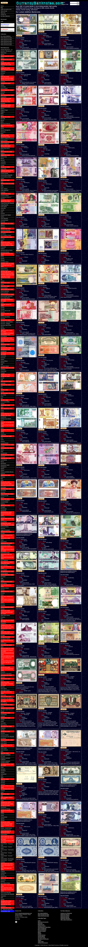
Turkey (2, 815)
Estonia (2, 258)
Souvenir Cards (41, 937)
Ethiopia (3, 260)
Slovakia (3, 729)
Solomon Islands (5, 734)
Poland (2, 630)
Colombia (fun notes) (6, 193)
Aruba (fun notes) (5, 76)
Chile (2, 185)
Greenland (3, 346)
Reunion (3, 665)
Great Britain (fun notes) (6, 338)
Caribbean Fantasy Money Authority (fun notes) (7, 171)
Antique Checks (42, 925)
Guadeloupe (4, 351)
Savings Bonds (41, 936)
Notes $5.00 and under (6, 37)
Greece (2, 342)
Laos (2, 437)
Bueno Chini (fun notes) (6, 151)
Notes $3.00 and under (6, 41)
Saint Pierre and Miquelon (7, 698)
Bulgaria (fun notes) (5, 155)
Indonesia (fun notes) (6, 384)
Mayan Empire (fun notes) (7, 494)
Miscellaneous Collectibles (44, 927)
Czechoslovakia (4, 220)
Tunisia (2, 813)
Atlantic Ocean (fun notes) (7, 80)
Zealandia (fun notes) (6, 904)
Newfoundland (4, 573)
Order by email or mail (6, 9)
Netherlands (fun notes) (6, 543)
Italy (2, 398)
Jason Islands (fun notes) (6, 408)
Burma (2, 158)
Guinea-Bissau (4, 361)
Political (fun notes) (5, 631)
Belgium (3, 111)
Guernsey (3, 357)
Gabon (2, 302)
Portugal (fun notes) (5, 637)
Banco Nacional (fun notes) (7, 95)
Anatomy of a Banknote (66, 913)
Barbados (3, 103)
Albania (2, 54)
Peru (2, 618)
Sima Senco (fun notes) (6, 726)
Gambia (2, 307)
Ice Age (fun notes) (5, 376)
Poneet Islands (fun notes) (7, 633)
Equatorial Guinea (5, 252)
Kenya (2, 420)
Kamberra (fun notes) (6, 415)
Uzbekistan (3, 873)
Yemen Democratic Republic (7, 894)
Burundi (3, 160)
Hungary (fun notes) (5, 374)
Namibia (3, 533)
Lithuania (3, 456)
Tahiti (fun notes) (5, 779)
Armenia (3, 73)
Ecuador (3, 238)
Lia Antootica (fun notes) (6, 448)
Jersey (2, 410)
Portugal (3, 635)
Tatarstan (3, 784)
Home (2, 6)
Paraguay (3, 617)
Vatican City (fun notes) (6, 878)
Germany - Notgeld (5, 323)
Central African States (6, 176)
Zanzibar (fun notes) (5, 902)
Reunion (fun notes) (5, 667)
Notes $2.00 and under (6, 43)
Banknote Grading (65, 915)
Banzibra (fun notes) (5, 101)
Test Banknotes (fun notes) (7, 789)
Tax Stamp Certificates (43, 938)
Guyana (2, 362)
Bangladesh (3, 96)
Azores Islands (4, 88)
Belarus (2, 108)
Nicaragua (3, 576)
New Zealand (4, 569)
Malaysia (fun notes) (5, 475)
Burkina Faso (4, 156)
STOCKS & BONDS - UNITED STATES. (6, 762)
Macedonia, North (5, 465)
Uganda (2, 818)
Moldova (3, 503)
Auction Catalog (42, 931)
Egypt (2, 240)
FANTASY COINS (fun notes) (7, 274)
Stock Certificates (42, 928)
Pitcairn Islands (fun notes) (7, 626)
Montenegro (4, 508)
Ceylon (2, 178)
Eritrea (2, 256)
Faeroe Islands (4, 268)
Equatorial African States (7, 250)
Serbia (2, 721)
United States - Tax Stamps (7, 858)
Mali (2, 478)
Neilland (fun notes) (5, 538)
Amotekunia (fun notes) (6, 59)
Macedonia (3, 463)
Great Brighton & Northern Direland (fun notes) (7, 334)
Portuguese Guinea (5, 638)
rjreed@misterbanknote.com (25, 913)
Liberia (2, 449)
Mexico (2, 497)
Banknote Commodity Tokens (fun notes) (6, 99)
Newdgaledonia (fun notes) (7, 571)
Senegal (2, 719)
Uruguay (3, 871)
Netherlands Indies (5, 552)
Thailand (3, 790)
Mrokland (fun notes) (6, 523)
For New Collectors (5, 16)
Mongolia (3, 507)
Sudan (2, 767)
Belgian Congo (4, 110)
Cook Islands (4, 206)
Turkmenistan (4, 817)
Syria (2, 775)
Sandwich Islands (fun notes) (7, 708)
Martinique (3, 487)
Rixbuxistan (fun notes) (6, 675)
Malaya (2, 470)
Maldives (3, 477)
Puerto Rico (3, 643)
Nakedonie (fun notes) (6, 531)
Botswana (3, 131)
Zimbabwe (3, 906)
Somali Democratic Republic (7, 736)
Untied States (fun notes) (7, 863)
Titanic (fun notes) (5, 794)
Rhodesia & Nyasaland (6, 673)
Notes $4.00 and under (6, 39)
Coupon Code (65, 4)
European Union (4, 261)
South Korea (4, 743)
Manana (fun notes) (5, 482)
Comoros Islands (5, 195)
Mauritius (3, 492)
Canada (2, 165)
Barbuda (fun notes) (5, 106)
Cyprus (2, 216)
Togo (2, 795)
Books (39, 932)
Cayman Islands (4, 173)
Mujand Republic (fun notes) (7, 525)
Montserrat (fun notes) (6, 512)
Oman (2, 594)
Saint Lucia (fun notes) (6, 696)
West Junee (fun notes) (6, 887)
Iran (2, 386)
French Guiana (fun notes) (7, 289)
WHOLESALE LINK (5, 911)
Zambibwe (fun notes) (6, 901)
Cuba (2, 211)
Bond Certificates (42, 929)
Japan (2, 406)
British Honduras (5, 143)
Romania (3, 677)
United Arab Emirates (6, 829)
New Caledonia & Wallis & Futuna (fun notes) (7, 562)
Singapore (3, 728)
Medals (39, 933)
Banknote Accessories (43, 922)
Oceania (3, 593)
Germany (3, 318)
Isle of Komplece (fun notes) (7, 393)
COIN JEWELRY (4, 190)
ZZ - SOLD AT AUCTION (7, 909)
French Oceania (4, 292)
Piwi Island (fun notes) (6, 628)
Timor (2, 792)
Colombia (3, 192)
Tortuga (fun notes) (5, 805)
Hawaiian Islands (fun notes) (7, 367)
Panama (2, 608)
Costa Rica (3, 208)
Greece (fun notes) (5, 344)
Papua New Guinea (5, 615)
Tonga (2, 800)
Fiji (1, 279)
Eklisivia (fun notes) (5, 242)
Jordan (2, 412)
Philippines (3, 623)
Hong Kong (3, 371)
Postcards (40, 923)
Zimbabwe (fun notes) (6, 907)
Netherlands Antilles (5, 545)
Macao (2, 461)
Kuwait (2, 432)
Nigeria (2, 580)
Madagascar (3, 466)
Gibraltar (3, 328)
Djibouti (3, 225)
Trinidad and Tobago (5, 809)
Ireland (2, 391)
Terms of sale (4, 11)
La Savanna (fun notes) (6, 436)
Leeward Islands (4, 443)
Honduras (3, 369)
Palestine (3, 605)
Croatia (2, 210)
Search (63, 2)
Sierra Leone (4, 724)
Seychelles (3, 723)
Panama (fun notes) (5, 610)
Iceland (2, 378)
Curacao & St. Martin (6, 215)
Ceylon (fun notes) (5, 180)
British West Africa (5, 148)
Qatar (2, 646)
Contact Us (3, 14)
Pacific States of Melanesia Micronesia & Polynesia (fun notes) (7, 601)
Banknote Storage (65, 917)
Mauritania (3, 490)
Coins (39, 920)
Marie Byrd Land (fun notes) (7, 485)
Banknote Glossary (65, 914)
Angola (2, 61)
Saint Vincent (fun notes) (6, 704)
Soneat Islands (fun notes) (7, 740)
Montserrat (3, 510)
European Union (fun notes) (7, 263)
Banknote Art (41, 924)
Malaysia (3, 473)
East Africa (3, 233)
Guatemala (3, 355)
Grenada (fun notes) (5, 349)
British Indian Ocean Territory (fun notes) (5, 146)
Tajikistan (3, 780)
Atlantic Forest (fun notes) (7, 78)
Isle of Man (3, 395)
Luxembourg (4, 460)
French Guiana (4, 287)
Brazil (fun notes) (5, 135)
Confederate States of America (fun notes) (6, 200)
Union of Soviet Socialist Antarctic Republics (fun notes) (6, 825)
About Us (3, 12)
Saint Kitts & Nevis (5, 690)
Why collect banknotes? (66, 919)
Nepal (2, 539)
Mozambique (4, 521)
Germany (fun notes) (5, 320)
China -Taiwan (4, 188)
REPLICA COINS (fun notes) (7, 656)
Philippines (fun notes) (6, 625)
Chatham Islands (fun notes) (7, 183)
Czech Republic (4, 218)
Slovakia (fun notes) (5, 731)
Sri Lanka (3, 756)
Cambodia (3, 162)
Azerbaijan (3, 86)
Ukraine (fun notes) (5, 822)
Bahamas (3, 91)
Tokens (39, 940)
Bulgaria (3, 153)
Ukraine (2, 820)
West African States (5, 883)
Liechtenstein (4, 453)
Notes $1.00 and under (6, 44)
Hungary (3, 372)
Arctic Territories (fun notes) (7, 69)
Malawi (2, 468)
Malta (2, 480)
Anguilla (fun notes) (5, 63)
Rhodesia (3, 672)
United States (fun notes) (7, 836)
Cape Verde (3, 168)
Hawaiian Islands (5, 366)
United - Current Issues (6, 828)
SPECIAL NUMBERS (5, 754)
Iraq (2, 388)
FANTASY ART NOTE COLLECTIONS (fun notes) (7, 272)
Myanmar (3, 528)
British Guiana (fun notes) (7, 142)
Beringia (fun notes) (5, 116)
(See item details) (20, 37)
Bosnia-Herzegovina (5, 130)
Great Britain (4, 336)
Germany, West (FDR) (6, 325)
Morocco (3, 516)
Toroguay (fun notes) (5, 802)
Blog (2, 7)
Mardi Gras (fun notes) (6, 483)
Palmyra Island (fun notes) (7, 607)
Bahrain (2, 93)
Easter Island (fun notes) (6, 237)
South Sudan (4, 748)
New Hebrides (4, 565)
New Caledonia (4, 560)
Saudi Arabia (4, 714)
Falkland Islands (4, 270)
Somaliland (3, 738)
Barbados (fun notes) (6, 105)
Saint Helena (4, 688)
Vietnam (3, 881)
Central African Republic (6, 175)
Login (2, 21)
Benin (2, 115)
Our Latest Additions (6, 36)
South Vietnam (4, 749)
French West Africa (5, 298)
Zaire (2, 897)
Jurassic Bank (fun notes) (7, 413)
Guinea (2, 359)
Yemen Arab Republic (6, 892)
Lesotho (3, 446)
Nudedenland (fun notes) (7, 591)
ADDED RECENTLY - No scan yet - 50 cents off (7, 50)
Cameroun (3, 163)
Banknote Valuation (65, 918)
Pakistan (3, 603)
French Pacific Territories (7, 296)
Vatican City (4, 876)
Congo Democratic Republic (7, 203)
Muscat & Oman (5, 526)
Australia (3, 81)
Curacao (3, 213)
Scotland (3, 716)
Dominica (3, 227)
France (2, 284)
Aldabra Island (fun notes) (7, 56)
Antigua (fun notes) (5, 68)
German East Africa (5, 316)
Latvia (2, 439)
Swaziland (3, 770)
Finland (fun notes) (5, 282)
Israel (2, 396)
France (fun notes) (5, 286)
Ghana (2, 327)
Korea (2, 428)
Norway (2, 589)
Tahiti (2, 777)
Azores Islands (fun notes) (7, 90)
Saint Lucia (3, 695)
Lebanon (3, 441)
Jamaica (2, 403)
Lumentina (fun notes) (6, 458)
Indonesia (3, 383)
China (2, 187)
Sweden (3, 772)
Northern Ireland (5, 588)
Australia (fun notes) (5, 83)
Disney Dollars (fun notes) (7, 223)
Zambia (2, 899)
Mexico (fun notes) (5, 499)
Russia (2, 680)
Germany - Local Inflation (7, 321)
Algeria (2, 57)
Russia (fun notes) (5, 682)
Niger (2, 578)
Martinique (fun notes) (6, 488)
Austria (2, 85)
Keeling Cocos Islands (6, 418)
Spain (2, 751)
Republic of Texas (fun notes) (7, 660)
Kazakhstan (3, 417)
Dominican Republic (5, 230)
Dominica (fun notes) (6, 228)
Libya (2, 451)
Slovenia (3, 733)
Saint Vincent (4, 703)
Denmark (3, 221)
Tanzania (3, 782)
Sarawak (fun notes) (5, 712)
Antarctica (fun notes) (6, 64)
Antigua (2, 66)
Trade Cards (41, 941)
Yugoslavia (3, 896)
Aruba (2, 74)
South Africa (4, 741)
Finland (2, 281)
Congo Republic (4, 205)
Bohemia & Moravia (5, 123)
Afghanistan (3, 52)
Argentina (3, 71)
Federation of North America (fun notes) (5, 277)
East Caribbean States (6, 235)
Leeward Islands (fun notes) (7, 444)
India (2, 379)
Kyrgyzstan (3, 434)
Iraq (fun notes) (4, 389)
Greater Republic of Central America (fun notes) (7, 340)
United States (4, 834)
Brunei (2, 150)
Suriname (3, 769)
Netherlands (4, 541)
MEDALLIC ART (4, 495)
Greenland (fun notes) (6, 347)
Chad (2, 181)
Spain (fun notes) (5, 753)
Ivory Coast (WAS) (5, 401)
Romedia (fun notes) (5, 678)
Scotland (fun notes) (5, 717)
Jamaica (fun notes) (5, 405)
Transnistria (3, 807)
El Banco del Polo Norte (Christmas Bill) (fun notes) (7, 244)
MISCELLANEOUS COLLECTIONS (5, 501)
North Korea (4, 583)
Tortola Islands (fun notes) (7, 803)
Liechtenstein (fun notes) (7, 454)
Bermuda (3, 118)
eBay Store (17, 918)
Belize (2, 113)
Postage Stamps (42, 935)
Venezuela (3, 879)
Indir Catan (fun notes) (6, 381)
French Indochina (5, 291)
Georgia (2, 309)
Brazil (2, 133)
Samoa (2, 706)
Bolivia (2, 128)
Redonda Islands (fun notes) (7, 648)
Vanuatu (3, 874)
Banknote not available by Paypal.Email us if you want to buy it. (24, 534)
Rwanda (3, 686)
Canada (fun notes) (5, 167)
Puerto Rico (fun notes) (6, 645)
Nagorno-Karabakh (5, 530)
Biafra (2, 122)
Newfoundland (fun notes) (7, 574)
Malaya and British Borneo (7, 471)
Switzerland (3, 774)
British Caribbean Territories (7, 138)
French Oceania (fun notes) (7, 294)
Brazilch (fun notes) (5, 136)
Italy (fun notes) (4, 400)
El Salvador (3, 247)
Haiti (2, 364)
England (3, 248)
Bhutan (2, 120)
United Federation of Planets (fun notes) (6, 832)
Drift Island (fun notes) (6, 232)
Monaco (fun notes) (5, 505)
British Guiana (4, 140)
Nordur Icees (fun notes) (6, 581)
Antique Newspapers (43, 942)
